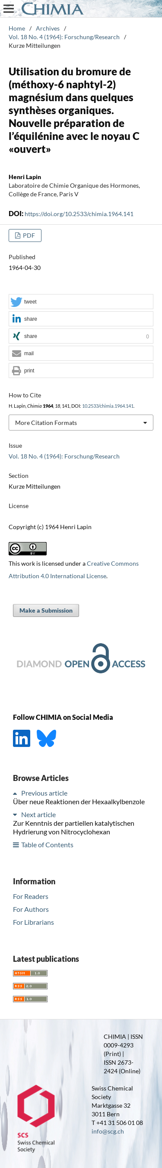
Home (17, 28)
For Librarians (33, 922)
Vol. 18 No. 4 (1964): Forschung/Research (64, 36)
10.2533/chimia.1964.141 (107, 406)
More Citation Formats (46, 422)
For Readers (30, 896)
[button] (81, 302)
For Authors (31, 909)
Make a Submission (46, 610)
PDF (28, 235)
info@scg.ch (108, 1131)
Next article (38, 814)
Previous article (44, 793)
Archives (48, 28)
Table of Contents (47, 844)
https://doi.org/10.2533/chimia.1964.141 (79, 213)
